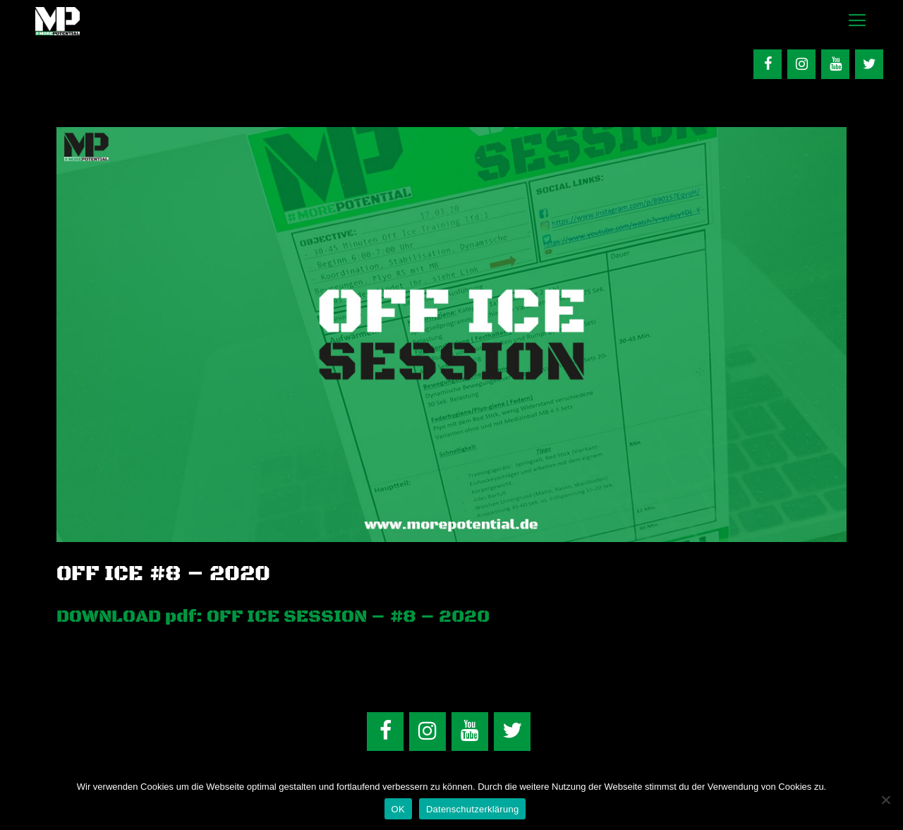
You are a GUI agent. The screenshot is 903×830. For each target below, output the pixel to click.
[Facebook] (767, 64)
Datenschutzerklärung (472, 809)
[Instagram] (801, 64)
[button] (857, 21)
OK (398, 809)
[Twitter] (869, 64)
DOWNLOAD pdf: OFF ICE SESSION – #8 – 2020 (273, 616)
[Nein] (885, 800)
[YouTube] (835, 64)
